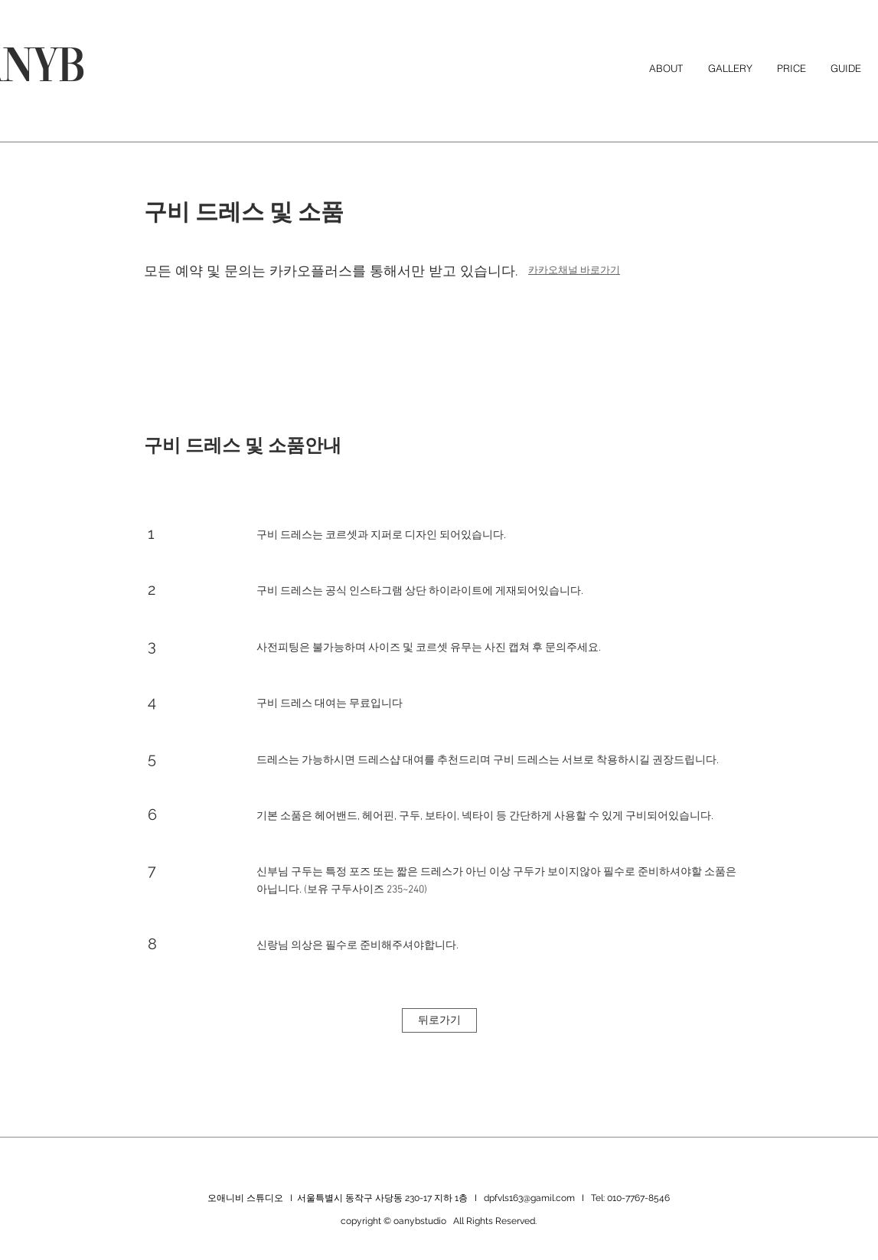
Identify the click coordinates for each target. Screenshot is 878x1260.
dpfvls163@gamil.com (529, 1198)
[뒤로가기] (439, 1020)
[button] (845, 68)
